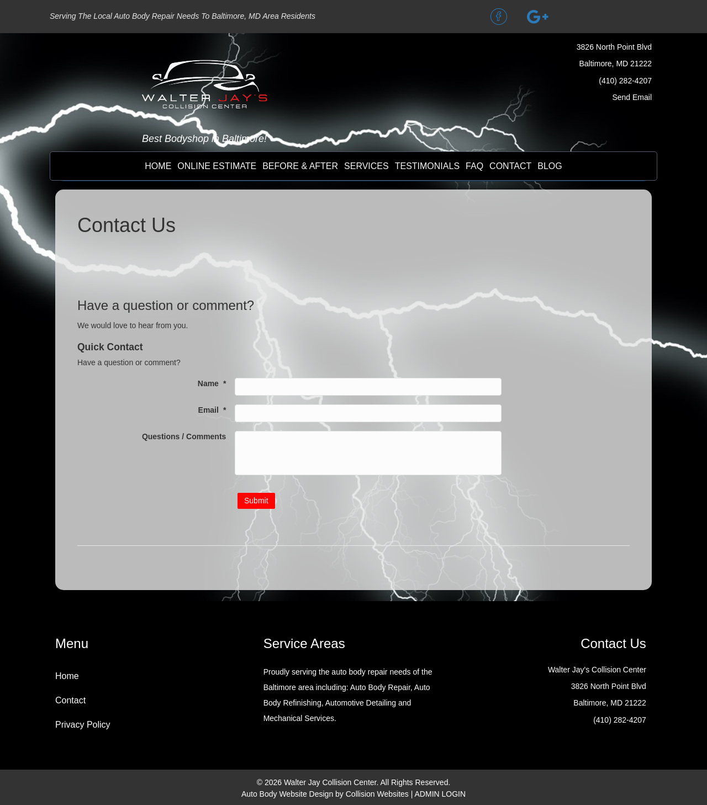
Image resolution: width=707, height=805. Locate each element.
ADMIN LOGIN (440, 794)
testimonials (427, 166)
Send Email (632, 97)
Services (366, 166)
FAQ (474, 166)
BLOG (549, 166)
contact (510, 166)
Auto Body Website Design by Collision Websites (325, 794)
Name (212, 383)
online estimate (216, 166)
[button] (498, 16)
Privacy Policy (82, 724)
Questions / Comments (184, 436)
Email (212, 410)
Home (158, 166)
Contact (70, 700)
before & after (300, 166)
